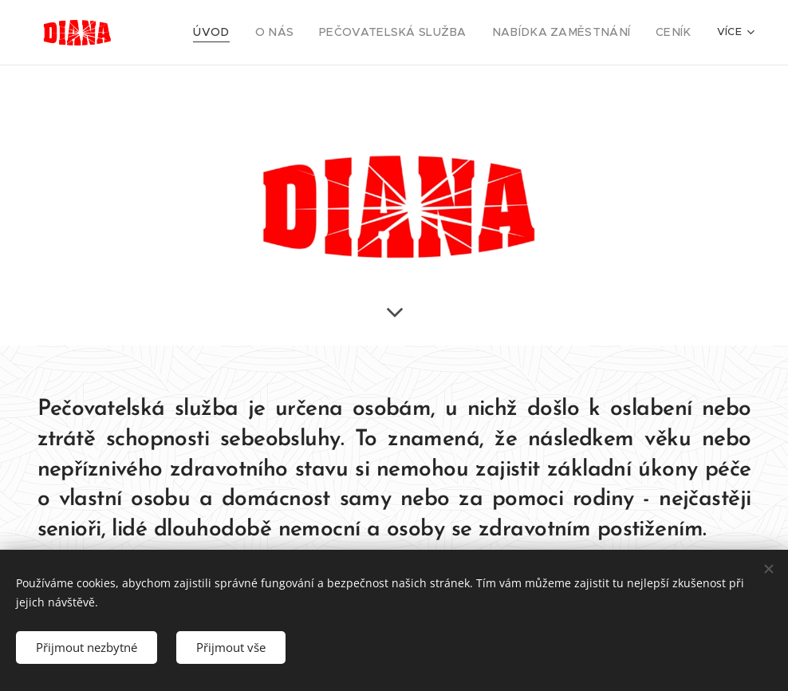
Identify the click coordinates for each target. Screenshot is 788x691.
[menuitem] (254, 33)
